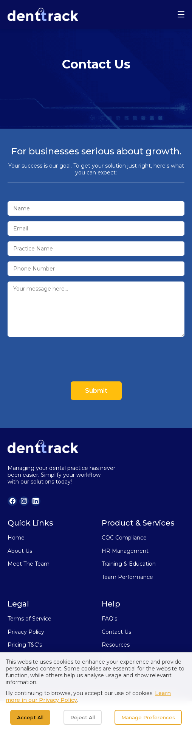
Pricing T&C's (25, 644)
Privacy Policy (26, 631)
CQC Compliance (124, 537)
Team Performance (127, 577)
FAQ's (109, 618)
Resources (116, 644)
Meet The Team (29, 563)
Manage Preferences (148, 717)
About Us (20, 550)
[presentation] (65, 359)
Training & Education (129, 563)
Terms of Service (29, 618)
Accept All (30, 717)
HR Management (125, 550)
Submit (96, 390)
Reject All (82, 717)
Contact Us (116, 631)
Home (16, 537)
